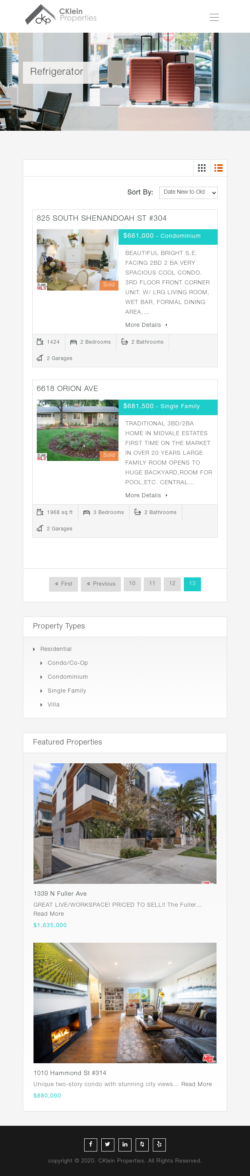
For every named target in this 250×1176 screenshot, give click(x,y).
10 (132, 584)
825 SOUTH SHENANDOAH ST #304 (102, 219)
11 (152, 584)
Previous (103, 584)
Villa (54, 705)
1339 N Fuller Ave (60, 894)
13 (192, 584)
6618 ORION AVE (67, 389)
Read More (48, 914)
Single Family (67, 691)
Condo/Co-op (68, 663)
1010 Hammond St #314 (70, 1074)
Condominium (68, 677)
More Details (146, 326)
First (66, 584)
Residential (56, 650)
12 (172, 584)
